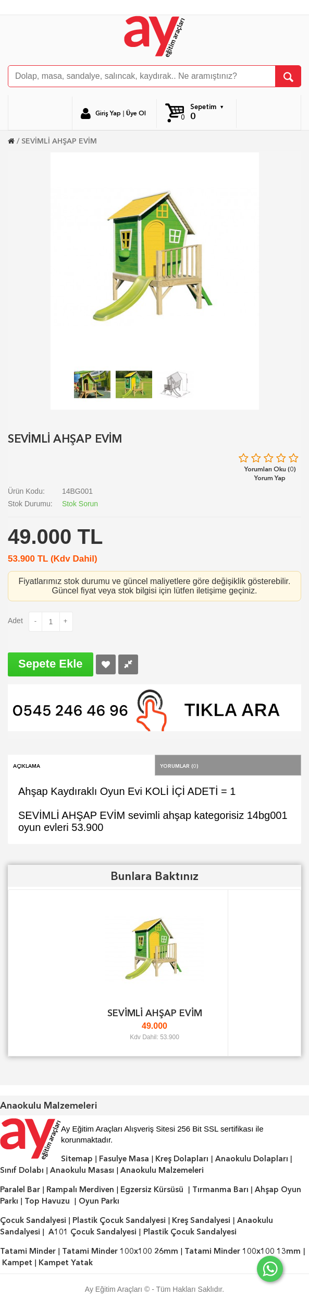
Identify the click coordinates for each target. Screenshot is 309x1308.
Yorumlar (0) (179, 765)
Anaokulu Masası (82, 1170)
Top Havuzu (47, 1201)
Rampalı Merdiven (80, 1189)
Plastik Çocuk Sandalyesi (119, 1220)
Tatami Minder (28, 1251)
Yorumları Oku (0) (270, 469)
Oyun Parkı (99, 1201)
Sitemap (77, 1158)
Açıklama (26, 765)
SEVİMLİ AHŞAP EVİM (59, 141)
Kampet (17, 1262)
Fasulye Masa (124, 1158)
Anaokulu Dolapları (251, 1158)
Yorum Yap (270, 477)
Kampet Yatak (66, 1262)
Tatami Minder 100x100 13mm (242, 1251)
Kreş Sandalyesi (201, 1220)
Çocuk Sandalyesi (33, 1220)
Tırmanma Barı (220, 1189)
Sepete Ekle (50, 663)
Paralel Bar (20, 1189)
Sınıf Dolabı (22, 1170)
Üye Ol (136, 113)
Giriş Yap (108, 113)
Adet (15, 620)
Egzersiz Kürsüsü (151, 1189)
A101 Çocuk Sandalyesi (92, 1231)
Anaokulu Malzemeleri (162, 1170)
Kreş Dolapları (181, 1158)
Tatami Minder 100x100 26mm (120, 1251)
